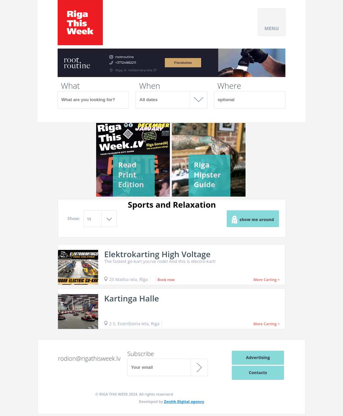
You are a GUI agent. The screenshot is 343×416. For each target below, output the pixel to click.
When (149, 85)
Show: (73, 218)
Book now (166, 279)
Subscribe (140, 354)
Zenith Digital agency (184, 401)
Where (229, 85)
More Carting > (266, 279)
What (70, 85)
